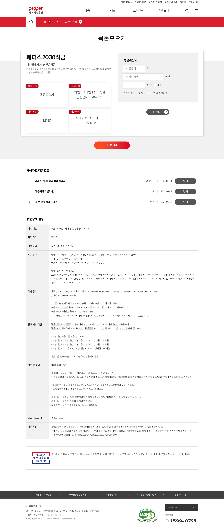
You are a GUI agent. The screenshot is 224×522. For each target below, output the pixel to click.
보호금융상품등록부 (77, 494)
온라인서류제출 (140, 2)
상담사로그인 (180, 494)
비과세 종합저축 (158, 93)
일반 (142, 93)
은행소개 (164, 11)
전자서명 (183, 2)
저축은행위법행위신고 (146, 494)
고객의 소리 (193, 2)
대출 (112, 11)
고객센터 (138, 11)
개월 (158, 85)
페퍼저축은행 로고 (35, 11)
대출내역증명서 (171, 2)
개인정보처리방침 (155, 2)
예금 (87, 11)
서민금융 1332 (112, 494)
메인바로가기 (31, 22)
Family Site (172, 507)
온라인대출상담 (126, 2)
